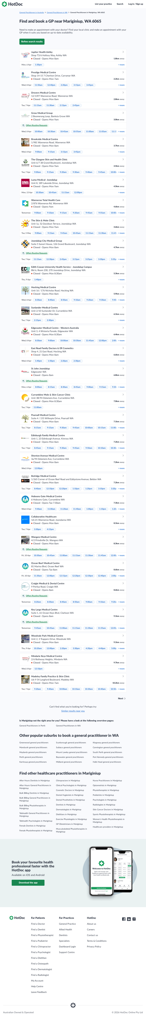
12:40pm (51, 85)
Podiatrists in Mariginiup (103, 795)
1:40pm (37, 280)
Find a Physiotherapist (42, 935)
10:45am (64, 132)
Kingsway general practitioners (106, 743)
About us (91, 924)
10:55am (77, 132)
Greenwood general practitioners (33, 743)
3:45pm (89, 85)
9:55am (102, 213)
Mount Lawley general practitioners (71, 752)
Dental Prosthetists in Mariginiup (70, 800)
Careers (91, 929)
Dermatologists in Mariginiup (68, 810)
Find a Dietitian (38, 958)
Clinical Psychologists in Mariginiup (71, 785)
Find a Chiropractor (41, 947)
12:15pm (63, 576)
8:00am (38, 387)
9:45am (101, 172)
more (121, 65)
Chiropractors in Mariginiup (68, 781)
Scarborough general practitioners (71, 743)
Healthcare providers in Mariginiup (108, 827)
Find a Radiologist (40, 975)
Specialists (64, 941)
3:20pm (114, 489)
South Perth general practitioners (107, 752)
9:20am (63, 172)
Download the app (28, 883)
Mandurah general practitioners (33, 748)
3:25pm (88, 259)
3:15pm (77, 85)
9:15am (51, 152)
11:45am (115, 233)
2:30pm (50, 320)
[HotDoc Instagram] (134, 919)
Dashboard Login (67, 947)
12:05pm (115, 628)
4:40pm (102, 648)
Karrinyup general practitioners (33, 762)
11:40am (77, 509)
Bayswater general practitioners (70, 757)
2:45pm (76, 105)
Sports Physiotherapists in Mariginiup (109, 814)
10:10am (102, 448)
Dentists (63, 935)
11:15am (37, 105)
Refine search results (32, 42)
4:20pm (89, 648)
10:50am (114, 689)
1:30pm (38, 65)
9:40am (89, 172)
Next (120, 698)
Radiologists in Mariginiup (104, 805)
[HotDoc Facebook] (123, 919)
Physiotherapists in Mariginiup (106, 790)
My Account (37, 981)
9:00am (38, 152)
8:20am (37, 602)
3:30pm (101, 259)
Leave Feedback (39, 992)
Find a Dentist (38, 929)
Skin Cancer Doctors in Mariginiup (108, 810)
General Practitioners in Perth (32, 726)
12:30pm (50, 259)
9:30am (76, 172)
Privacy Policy (94, 947)
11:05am (103, 132)
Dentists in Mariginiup (65, 805)
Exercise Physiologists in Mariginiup (71, 819)
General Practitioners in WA (57, 12)
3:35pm (114, 259)
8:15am (51, 387)
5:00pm (114, 648)
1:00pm (89, 509)
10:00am (38, 132)
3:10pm (101, 489)
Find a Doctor (38, 924)
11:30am (50, 105)
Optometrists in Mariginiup (104, 785)
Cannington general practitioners (107, 748)
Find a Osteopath (39, 964)
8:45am (77, 387)
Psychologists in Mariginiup (104, 800)
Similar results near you (73, 711)
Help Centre (37, 986)
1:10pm (76, 489)
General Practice (67, 924)
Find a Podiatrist (39, 941)
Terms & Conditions (97, 941)
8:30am (38, 300)
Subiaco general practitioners (69, 748)
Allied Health (65, 929)
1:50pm (51, 361)
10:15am (102, 428)
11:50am (38, 85)
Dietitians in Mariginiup (66, 814)
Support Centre (67, 952)
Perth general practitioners (31, 757)
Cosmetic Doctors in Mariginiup (70, 790)
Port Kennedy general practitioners (108, 757)
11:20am (64, 509)
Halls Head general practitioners (107, 762)
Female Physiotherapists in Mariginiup (35, 831)
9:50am (89, 448)
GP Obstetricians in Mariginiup (69, 824)
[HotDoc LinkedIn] (128, 919)
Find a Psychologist (40, 952)
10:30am (51, 132)
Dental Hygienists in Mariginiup (69, 795)
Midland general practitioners (69, 762)
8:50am (64, 300)
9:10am (50, 213)
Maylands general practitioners (32, 752)
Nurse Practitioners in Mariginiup (107, 781)
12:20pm (63, 489)
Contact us (92, 935)
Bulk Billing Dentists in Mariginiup (34, 793)
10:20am (38, 648)
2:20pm (64, 85)
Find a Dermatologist (41, 969)
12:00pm (78, 193)
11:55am (102, 628)
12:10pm (50, 489)
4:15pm (50, 529)
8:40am (51, 300)
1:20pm (88, 489)
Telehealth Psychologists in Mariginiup (35, 821)
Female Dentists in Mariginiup (32, 826)
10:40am (102, 689)
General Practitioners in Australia (31, 12)
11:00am (90, 132)
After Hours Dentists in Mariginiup (34, 781)
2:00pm (114, 576)
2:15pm (63, 105)
